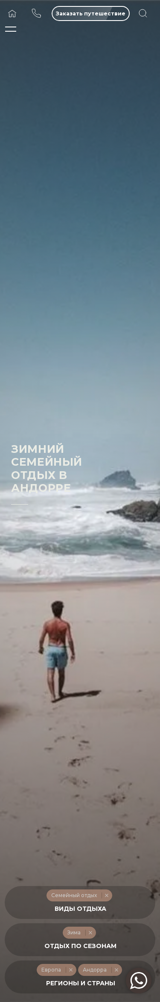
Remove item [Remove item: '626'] (116, 970)
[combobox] (80, 902)
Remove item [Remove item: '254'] (71, 970)
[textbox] (80, 909)
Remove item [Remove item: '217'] (90, 933)
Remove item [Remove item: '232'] (106, 895)
